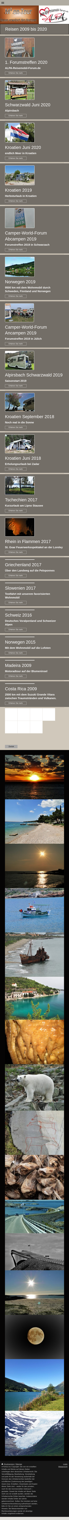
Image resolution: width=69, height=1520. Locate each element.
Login (65, 1464)
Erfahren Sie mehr (16, 73)
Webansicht (62, 1467)
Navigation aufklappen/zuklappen (34, 3)
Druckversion (8, 1464)
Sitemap (19, 1464)
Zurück (11, 746)
